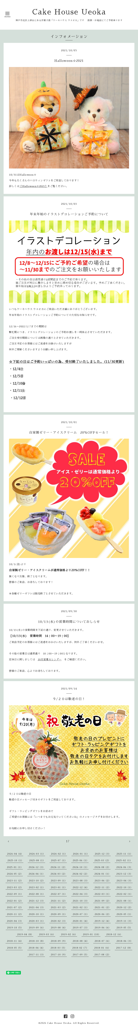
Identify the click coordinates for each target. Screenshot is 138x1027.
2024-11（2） (59, 867)
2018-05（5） (15, 948)
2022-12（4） (81, 887)
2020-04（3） (15, 921)
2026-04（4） (15, 854)
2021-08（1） (125, 901)
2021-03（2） (59, 907)
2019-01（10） (91, 934)
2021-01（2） (103, 907)
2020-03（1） (37, 921)
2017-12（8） (124, 948)
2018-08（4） (81, 941)
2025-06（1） (81, 860)
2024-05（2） (15, 874)
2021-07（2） (15, 907)
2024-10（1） (81, 867)
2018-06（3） (125, 941)
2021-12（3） (37, 901)
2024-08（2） (103, 867)
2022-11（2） (103, 887)
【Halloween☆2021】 (33, 186)
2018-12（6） (114, 934)
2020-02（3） (59, 921)
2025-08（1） (37, 860)
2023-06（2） (103, 881)
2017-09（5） (81, 955)
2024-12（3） (37, 867)
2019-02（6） (69, 934)
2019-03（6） (47, 934)
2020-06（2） (103, 914)
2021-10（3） (81, 901)
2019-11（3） (125, 921)
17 (68, 841)
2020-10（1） (37, 914)
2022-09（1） (15, 894)
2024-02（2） (81, 874)
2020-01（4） (81, 921)
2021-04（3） (37, 907)
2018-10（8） (37, 941)
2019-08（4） (59, 928)
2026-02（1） (59, 854)
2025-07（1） (59, 860)
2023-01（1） (59, 887)
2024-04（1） (37, 874)
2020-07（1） (81, 914)
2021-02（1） (81, 907)
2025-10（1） (15, 860)
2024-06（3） (124, 867)
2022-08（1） (37, 894)
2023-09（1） (59, 881)
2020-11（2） (15, 914)
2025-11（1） (124, 854)
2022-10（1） (125, 887)
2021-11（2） (59, 901)
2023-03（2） (15, 887)
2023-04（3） (125, 881)
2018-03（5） (58, 948)
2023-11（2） (15, 881)
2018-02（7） (80, 948)
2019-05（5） (124, 928)
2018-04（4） (37, 948)
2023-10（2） (37, 881)
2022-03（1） (103, 894)
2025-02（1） (124, 860)
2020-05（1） (124, 914)
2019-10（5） (15, 928)
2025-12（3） (103, 854)
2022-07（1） (59, 894)
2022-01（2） (15, 901)
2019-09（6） (37, 928)
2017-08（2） (103, 955)
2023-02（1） (37, 887)
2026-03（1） (37, 854)
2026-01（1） (81, 854)
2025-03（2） (102, 860)
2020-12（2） (125, 907)
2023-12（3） (124, 874)
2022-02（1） (125, 894)
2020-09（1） (59, 914)
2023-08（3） (81, 881)
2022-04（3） (81, 894)
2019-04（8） (25, 934)
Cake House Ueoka (69, 12)
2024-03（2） (59, 874)
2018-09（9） (59, 941)
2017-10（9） (59, 955)
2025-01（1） (15, 867)
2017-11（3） (37, 955)
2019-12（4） (103, 921)
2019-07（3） (81, 928)
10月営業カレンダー (50, 659)
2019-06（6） (103, 928)
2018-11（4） (15, 941)
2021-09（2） (103, 901)
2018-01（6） (102, 948)
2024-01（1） (103, 874)
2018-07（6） (103, 941)
